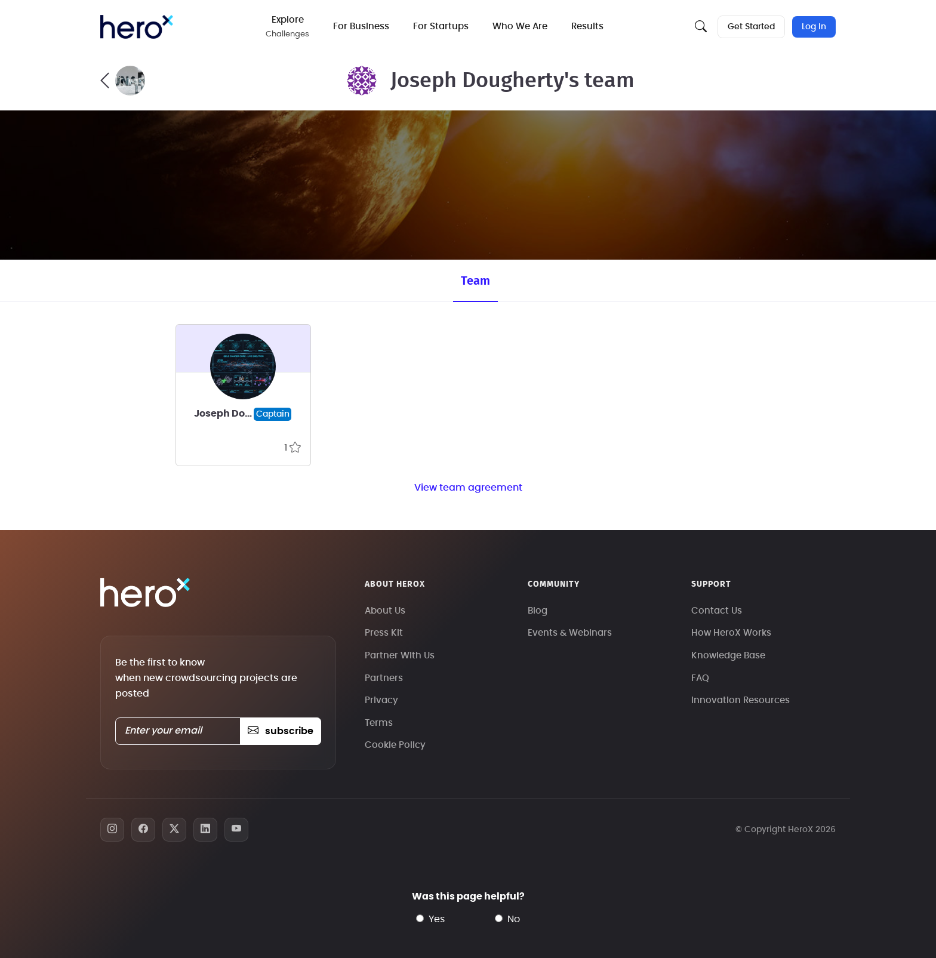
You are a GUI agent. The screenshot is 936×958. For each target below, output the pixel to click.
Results (588, 26)
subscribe (280, 731)
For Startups (441, 26)
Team (475, 281)
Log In (814, 27)
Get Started (751, 27)
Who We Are (520, 26)
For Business (362, 26)
